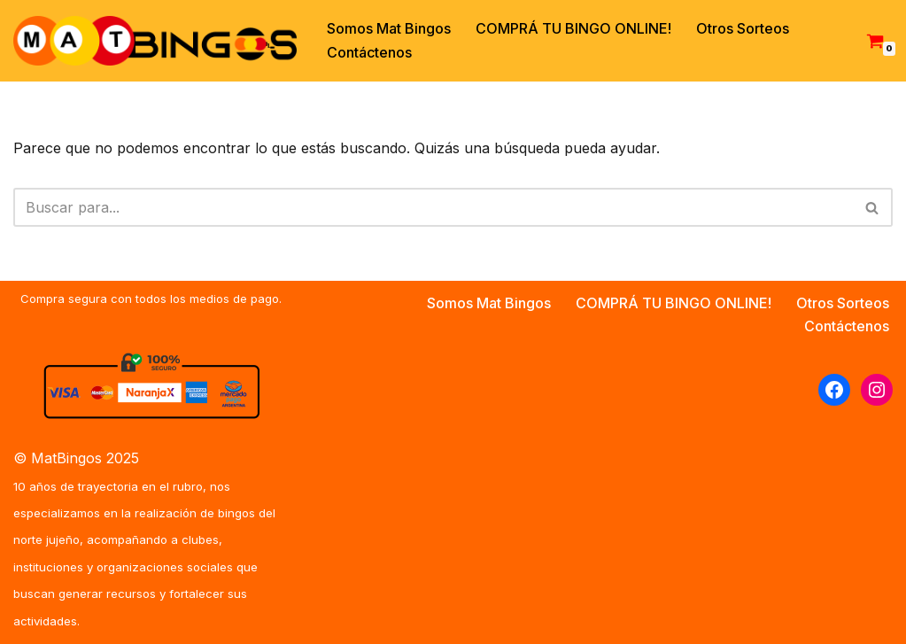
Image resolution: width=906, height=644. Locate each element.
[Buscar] (433, 207)
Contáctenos (369, 52)
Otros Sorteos (742, 28)
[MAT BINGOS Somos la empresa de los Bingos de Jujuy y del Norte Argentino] (155, 41)
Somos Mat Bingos (389, 28)
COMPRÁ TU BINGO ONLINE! (573, 28)
